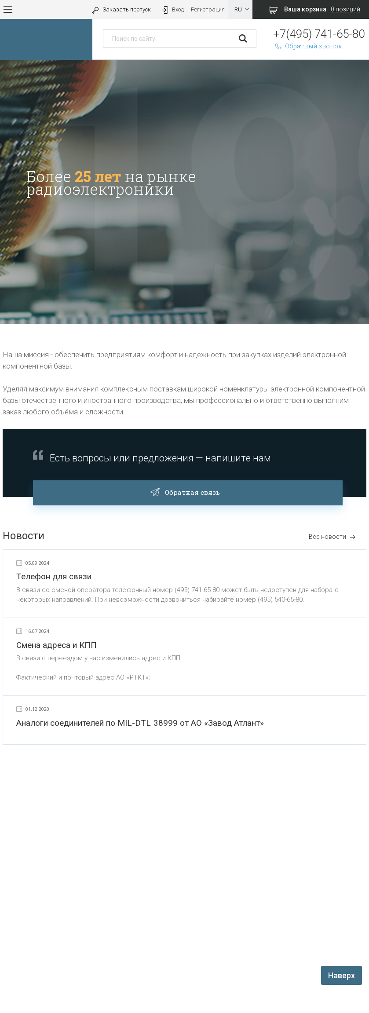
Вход (172, 9)
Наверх (341, 975)
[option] (184, 192)
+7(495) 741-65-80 (319, 33)
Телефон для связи (53, 576)
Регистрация (208, 9)
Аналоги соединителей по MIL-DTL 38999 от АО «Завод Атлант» (140, 723)
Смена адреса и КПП (56, 645)
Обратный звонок (308, 46)
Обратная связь (188, 491)
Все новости (332, 536)
